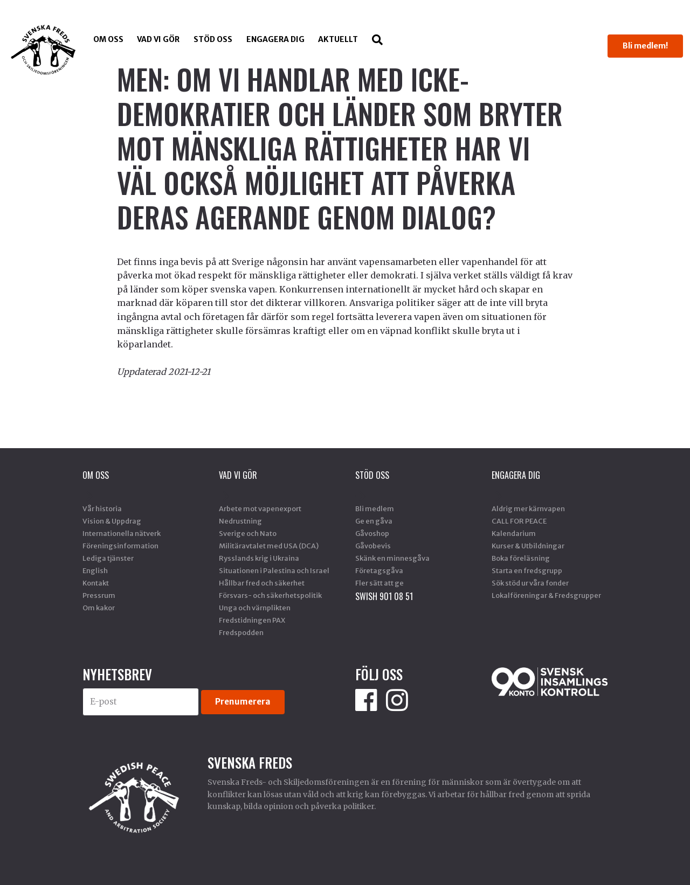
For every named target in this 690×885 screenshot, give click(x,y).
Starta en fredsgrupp (527, 570)
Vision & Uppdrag (111, 521)
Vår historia (102, 508)
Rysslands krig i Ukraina (259, 558)
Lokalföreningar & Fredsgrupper (546, 595)
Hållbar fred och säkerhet (262, 583)
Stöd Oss (213, 39)
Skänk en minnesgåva (392, 558)
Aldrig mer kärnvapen (528, 508)
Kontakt (95, 583)
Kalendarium (514, 533)
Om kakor (98, 607)
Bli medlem (374, 508)
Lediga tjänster (108, 558)
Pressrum (98, 595)
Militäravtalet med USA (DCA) (269, 545)
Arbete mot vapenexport (260, 508)
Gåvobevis (373, 545)
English (95, 570)
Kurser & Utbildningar (528, 545)
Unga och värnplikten (255, 607)
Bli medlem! (645, 46)
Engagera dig (275, 39)
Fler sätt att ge (379, 583)
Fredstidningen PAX (252, 620)
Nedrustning (240, 521)
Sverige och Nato (248, 533)
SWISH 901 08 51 (384, 596)
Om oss (108, 39)
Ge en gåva (373, 521)
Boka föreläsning (521, 558)
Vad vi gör (158, 39)
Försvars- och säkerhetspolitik (270, 595)
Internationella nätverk (121, 533)
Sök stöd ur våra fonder (530, 583)
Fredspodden (241, 632)
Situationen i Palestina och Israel (274, 570)
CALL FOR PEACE (519, 521)
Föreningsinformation (120, 545)
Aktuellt (338, 39)
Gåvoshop (372, 533)
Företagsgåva (379, 570)
